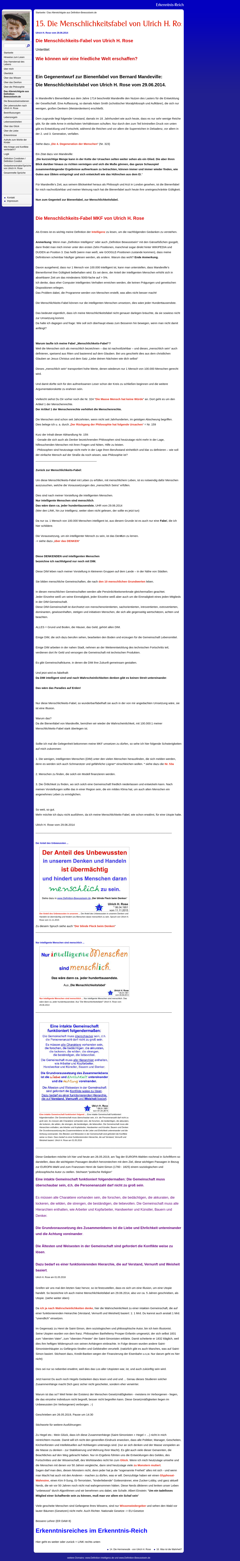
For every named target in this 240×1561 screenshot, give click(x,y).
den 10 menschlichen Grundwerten (122, 581)
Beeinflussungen (12, 112)
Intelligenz (98, 231)
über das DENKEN (66, 541)
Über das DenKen (13, 82)
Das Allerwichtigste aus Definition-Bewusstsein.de (16, 94)
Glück (124, 1460)
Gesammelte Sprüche (15, 173)
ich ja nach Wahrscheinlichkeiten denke (66, 1308)
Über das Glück (11, 126)
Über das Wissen (12, 78)
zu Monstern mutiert (147, 1465)
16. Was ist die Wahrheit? (169, 1549)
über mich (9, 69)
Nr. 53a (169, 763)
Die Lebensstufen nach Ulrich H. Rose (15, 107)
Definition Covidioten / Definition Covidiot (15, 160)
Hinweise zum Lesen (14, 57)
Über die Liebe (11, 130)
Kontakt (11, 197)
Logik (6, 154)
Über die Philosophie (14, 87)
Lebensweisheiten (13, 121)
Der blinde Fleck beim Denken (95, 926)
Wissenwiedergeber (133, 1505)
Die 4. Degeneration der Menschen (74, 143)
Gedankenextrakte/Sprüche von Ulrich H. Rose (17, 167)
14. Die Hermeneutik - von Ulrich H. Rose (130, 1549)
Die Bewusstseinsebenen (16, 101)
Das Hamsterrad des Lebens (14, 63)
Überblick (8, 73)
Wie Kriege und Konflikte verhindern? (16, 148)
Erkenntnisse (10, 135)
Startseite (8, 52)
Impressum (12, 201)
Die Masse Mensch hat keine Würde (119, 399)
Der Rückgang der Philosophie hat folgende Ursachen (107, 424)
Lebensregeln (10, 117)
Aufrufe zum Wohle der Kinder (15, 141)
